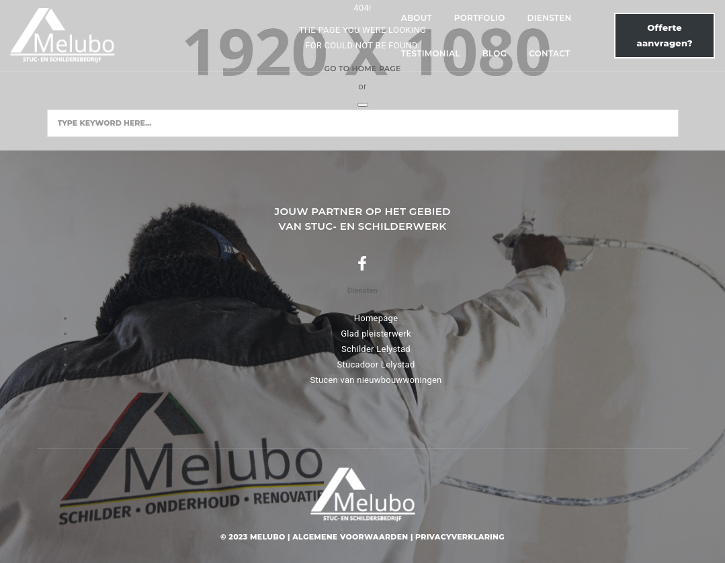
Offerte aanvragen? (626, 34)
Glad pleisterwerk (376, 334)
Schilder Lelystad (376, 349)
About (182, 35)
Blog (453, 35)
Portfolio (245, 35)
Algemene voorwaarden (350, 537)
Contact (508, 35)
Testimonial (389, 35)
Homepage (376, 318)
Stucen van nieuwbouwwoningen (375, 380)
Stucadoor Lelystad (376, 364)
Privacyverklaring (460, 537)
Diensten (316, 35)
